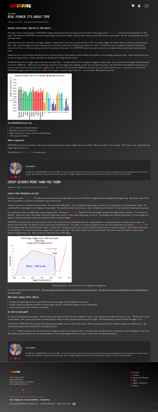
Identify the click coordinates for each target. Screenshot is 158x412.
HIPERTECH (113, 33)
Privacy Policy (45, 400)
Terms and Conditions (32, 400)
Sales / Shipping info (16, 400)
